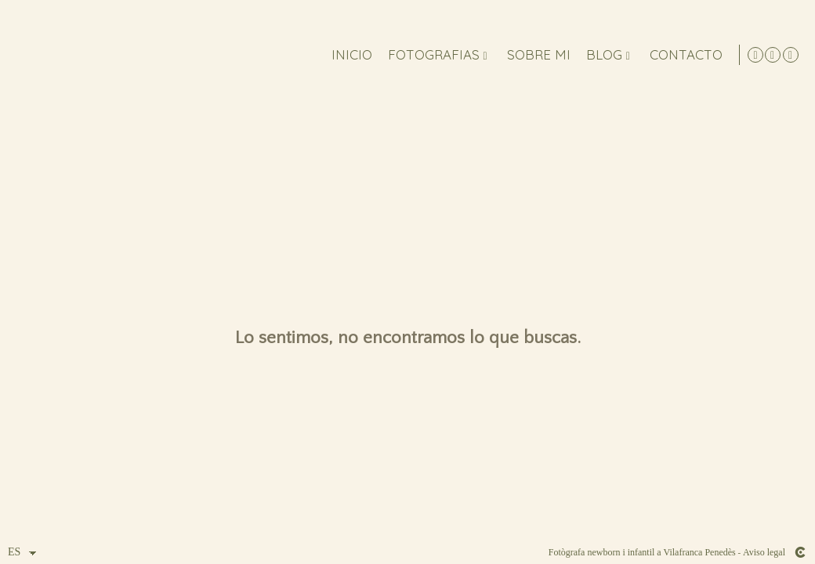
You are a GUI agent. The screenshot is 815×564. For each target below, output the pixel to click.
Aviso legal (764, 552)
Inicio (348, 55)
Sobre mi (535, 55)
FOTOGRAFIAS (430, 55)
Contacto (683, 55)
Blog (601, 55)
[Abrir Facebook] (791, 55)
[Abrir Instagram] (773, 55)
